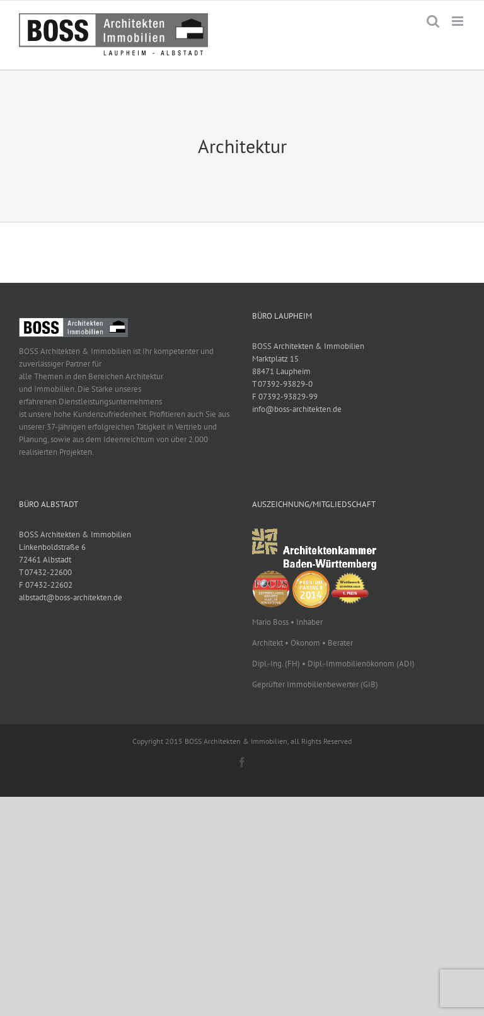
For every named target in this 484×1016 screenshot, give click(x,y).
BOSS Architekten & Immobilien (308, 346)
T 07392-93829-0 (282, 384)
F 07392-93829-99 (285, 396)
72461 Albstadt (45, 559)
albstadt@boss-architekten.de (70, 597)
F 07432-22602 (45, 584)
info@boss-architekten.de (297, 409)
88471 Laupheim (281, 371)
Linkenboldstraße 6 (52, 547)
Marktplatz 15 (275, 358)
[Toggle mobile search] (433, 21)
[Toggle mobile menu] (458, 21)
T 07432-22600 (45, 572)
